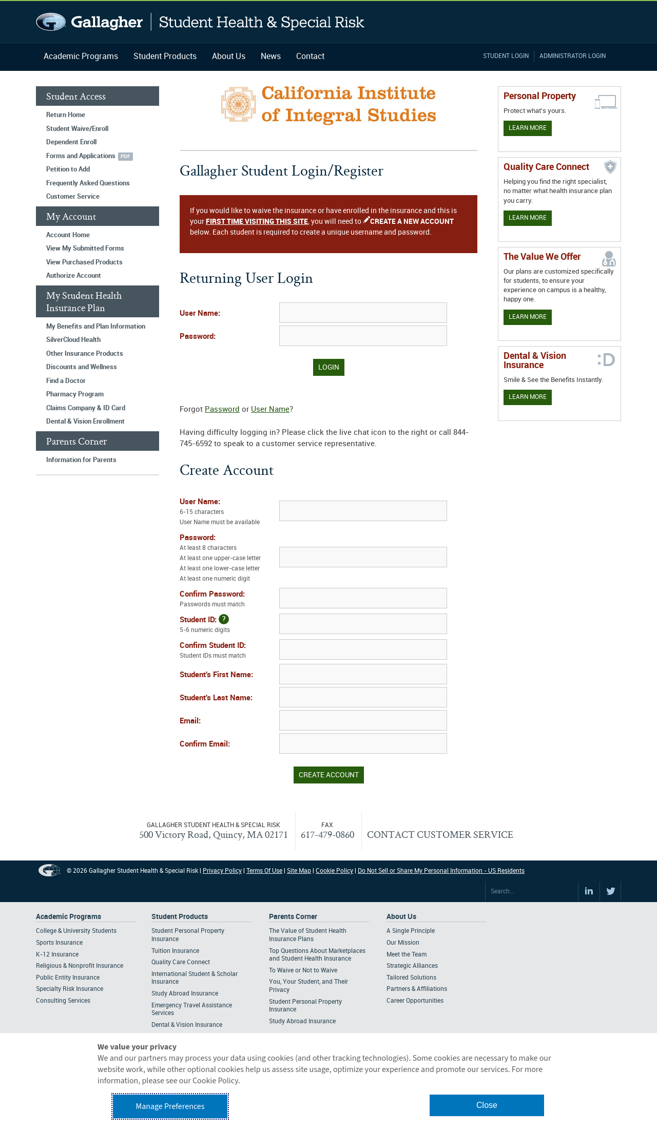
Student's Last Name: (216, 698)
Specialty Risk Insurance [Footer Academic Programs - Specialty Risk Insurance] (69, 989)
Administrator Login (572, 56)
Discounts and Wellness (81, 367)
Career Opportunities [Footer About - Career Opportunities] (415, 1001)
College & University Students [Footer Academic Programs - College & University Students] (76, 931)
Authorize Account (73, 275)
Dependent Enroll (71, 142)
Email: (190, 721)
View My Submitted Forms (85, 248)
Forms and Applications (80, 156)
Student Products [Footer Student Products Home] (179, 917)
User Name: (200, 314)
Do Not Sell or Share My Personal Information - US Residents (441, 871)
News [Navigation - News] (271, 56)
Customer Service (73, 196)
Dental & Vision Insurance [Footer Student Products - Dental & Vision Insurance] (186, 1025)
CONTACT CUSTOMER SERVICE (440, 834)
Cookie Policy (334, 871)
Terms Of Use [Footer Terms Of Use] (264, 871)
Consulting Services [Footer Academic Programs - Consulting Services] (63, 1001)
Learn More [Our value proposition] (528, 317)
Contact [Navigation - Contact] (310, 56)
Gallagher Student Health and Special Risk (200, 22)
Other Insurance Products (84, 353)
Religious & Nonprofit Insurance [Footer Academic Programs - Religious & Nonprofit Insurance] (79, 966)
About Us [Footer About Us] (401, 917)
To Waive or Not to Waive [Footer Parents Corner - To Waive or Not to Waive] (303, 970)
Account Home (68, 235)
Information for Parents (81, 460)
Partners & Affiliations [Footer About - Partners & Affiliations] (417, 989)
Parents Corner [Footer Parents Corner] (293, 917)
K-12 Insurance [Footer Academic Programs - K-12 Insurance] (57, 954)
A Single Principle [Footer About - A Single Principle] (411, 931)
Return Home (65, 115)
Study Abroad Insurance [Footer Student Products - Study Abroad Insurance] (184, 993)
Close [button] (486, 1105)
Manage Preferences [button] (170, 1106)
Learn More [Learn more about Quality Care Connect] (528, 218)
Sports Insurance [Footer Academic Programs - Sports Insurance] (59, 943)
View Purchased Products (84, 262)
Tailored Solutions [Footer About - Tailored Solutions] (411, 977)
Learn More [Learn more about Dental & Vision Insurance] (528, 397)
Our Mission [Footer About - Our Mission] (403, 943)
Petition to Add (68, 169)
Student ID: (228, 625)
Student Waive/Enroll (77, 128)
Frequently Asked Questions (88, 183)
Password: (198, 337)
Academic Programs (81, 56)
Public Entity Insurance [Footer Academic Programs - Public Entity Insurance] (68, 977)
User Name (270, 410)
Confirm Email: (205, 744)
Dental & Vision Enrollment (85, 421)
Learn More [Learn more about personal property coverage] (528, 128)
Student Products (165, 56)
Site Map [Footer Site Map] (299, 871)
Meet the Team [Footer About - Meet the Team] (407, 954)
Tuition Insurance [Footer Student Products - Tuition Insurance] (175, 951)
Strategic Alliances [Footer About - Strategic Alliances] (412, 966)
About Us (228, 56)
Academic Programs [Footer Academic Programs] (68, 917)
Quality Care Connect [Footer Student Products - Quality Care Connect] (180, 962)
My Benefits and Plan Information (95, 326)
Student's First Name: (216, 675)
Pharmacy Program (75, 394)
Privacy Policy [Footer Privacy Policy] (222, 871)
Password (222, 410)
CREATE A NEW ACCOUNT (412, 221)
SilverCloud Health (73, 339)
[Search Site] (532, 892)
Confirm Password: (228, 600)
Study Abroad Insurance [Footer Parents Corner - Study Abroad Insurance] (302, 1021)
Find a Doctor (66, 381)
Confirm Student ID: (228, 651)
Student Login (506, 56)
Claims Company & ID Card (85, 408)
